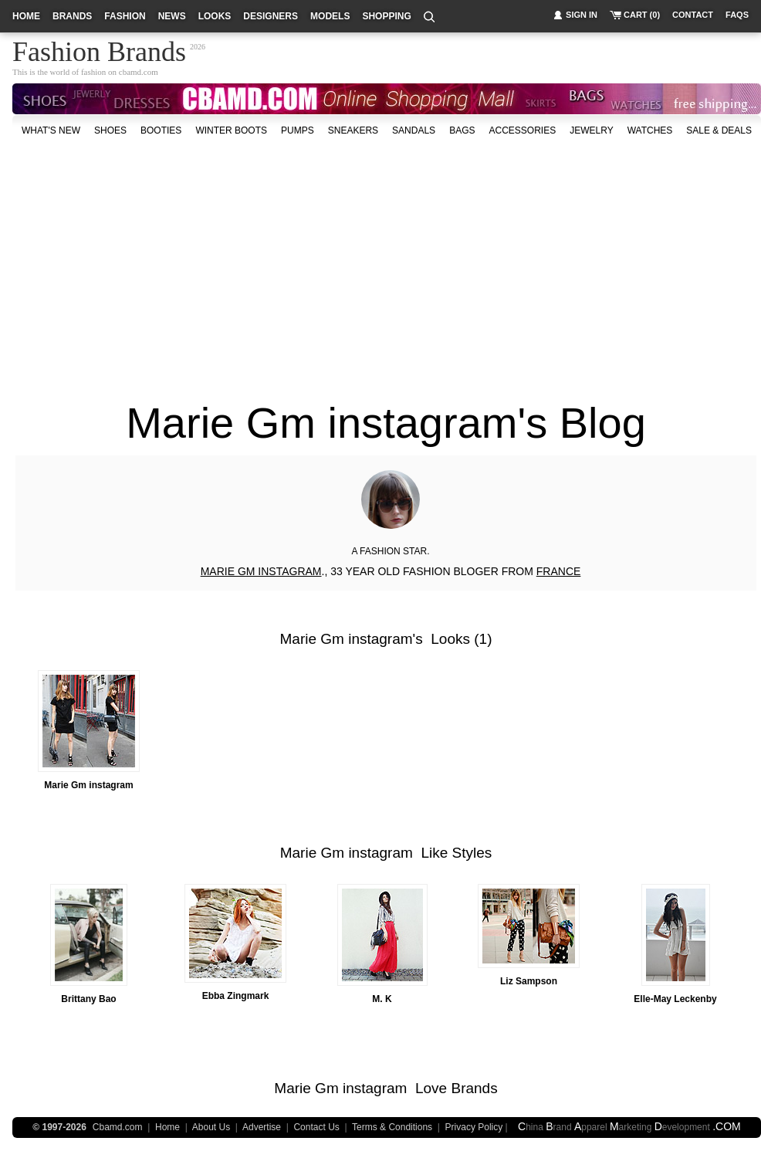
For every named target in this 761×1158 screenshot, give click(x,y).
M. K (381, 999)
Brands (474, 1088)
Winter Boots (231, 130)
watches (650, 130)
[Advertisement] (302, 262)
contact (692, 14)
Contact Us (316, 1127)
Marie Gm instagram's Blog (386, 422)
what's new (51, 130)
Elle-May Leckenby (675, 999)
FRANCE (558, 571)
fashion (124, 16)
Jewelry (591, 130)
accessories (522, 130)
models (330, 16)
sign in (581, 14)
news (172, 16)
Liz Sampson (528, 981)
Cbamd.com (118, 1127)
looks (215, 16)
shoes (110, 130)
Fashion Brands (99, 49)
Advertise (261, 1127)
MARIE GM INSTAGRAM (261, 571)
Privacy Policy (474, 1127)
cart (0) (642, 14)
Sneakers (353, 130)
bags (462, 130)
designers (270, 16)
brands (72, 16)
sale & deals (719, 130)
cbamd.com (138, 71)
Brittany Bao (88, 999)
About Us (211, 1127)
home (26, 16)
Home (167, 1127)
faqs (737, 14)
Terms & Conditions (392, 1127)
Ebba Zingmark (235, 995)
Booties (160, 130)
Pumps (297, 130)
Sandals (413, 130)
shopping (386, 16)
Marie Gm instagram (346, 639)
